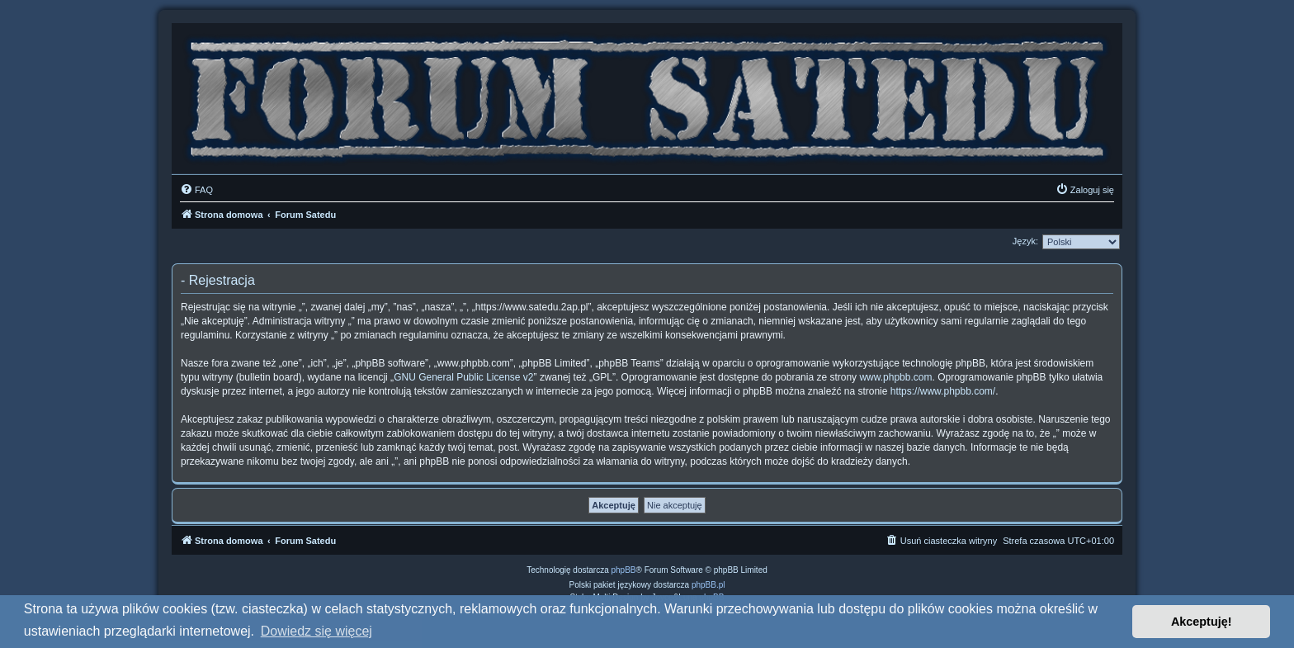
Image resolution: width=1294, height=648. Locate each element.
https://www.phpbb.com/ (942, 391)
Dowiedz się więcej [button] (316, 631)
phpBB (624, 570)
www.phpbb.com (895, 377)
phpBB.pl (708, 584)
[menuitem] (196, 190)
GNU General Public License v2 (463, 377)
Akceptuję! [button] (1201, 621)
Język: (1025, 241)
